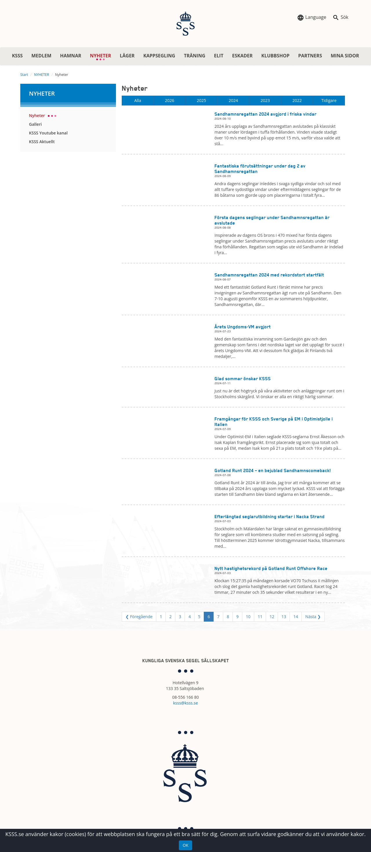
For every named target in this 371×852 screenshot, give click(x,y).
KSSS (17, 56)
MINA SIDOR (345, 56)
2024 (233, 100)
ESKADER (242, 56)
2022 (297, 100)
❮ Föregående (139, 616)
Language (311, 17)
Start (24, 74)
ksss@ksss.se (185, 703)
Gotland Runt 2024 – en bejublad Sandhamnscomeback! (272, 470)
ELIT (218, 56)
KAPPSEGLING (159, 56)
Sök (340, 17)
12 (272, 616)
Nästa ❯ (313, 616)
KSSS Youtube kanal (48, 133)
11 (260, 616)
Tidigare (329, 100)
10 (248, 616)
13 (283, 616)
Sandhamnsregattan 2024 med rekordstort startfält (269, 275)
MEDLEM (41, 56)
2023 (265, 100)
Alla (137, 100)
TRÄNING (194, 56)
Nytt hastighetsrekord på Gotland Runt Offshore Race (271, 568)
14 (295, 616)
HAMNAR (70, 56)
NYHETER (102, 56)
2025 (201, 100)
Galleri (35, 124)
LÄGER (127, 56)
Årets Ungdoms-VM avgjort (242, 326)
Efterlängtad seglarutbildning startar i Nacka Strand (269, 516)
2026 (169, 100)
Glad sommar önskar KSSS (242, 378)
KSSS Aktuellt (42, 141)
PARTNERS (310, 56)
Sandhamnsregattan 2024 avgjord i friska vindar (265, 114)
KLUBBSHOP (275, 56)
